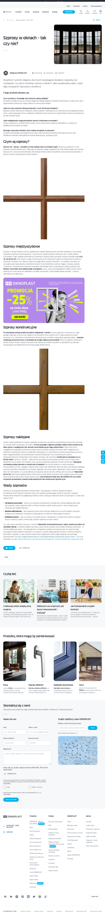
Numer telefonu (9, 738)
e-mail (8, 787)
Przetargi (70, 859)
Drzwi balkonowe (35, 850)
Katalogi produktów (55, 838)
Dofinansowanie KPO (81, 911)
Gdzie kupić (68, 12)
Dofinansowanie (69, 911)
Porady (51, 816)
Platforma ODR (91, 836)
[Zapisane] (94, 12)
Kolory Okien (34, 876)
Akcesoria (33, 868)
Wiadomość (7, 749)
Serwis (88, 816)
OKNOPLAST (71, 816)
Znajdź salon (90, 825)
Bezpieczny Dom (54, 856)
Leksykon (52, 859)
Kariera (85, 6)
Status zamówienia (96, 6)
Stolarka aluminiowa (36, 853)
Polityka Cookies (91, 833)
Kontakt (88, 822)
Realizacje (37, 883)
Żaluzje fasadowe (35, 838)
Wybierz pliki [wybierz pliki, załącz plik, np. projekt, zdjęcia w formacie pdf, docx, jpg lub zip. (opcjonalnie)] (11, 774)
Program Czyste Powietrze (54, 834)
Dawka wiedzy (53, 871)
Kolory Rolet (34, 880)
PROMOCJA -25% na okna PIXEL (37, 823)
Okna (6, 557)
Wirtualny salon (72, 825)
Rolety (32, 835)
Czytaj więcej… (7, 783)
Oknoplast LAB (53, 867)
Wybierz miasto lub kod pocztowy (69, 723)
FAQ (50, 825)
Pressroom (76, 6)
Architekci (52, 863)
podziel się (25, 548)
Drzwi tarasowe (35, 831)
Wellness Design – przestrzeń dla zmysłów (56, 844)
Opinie (69, 851)
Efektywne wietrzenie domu (37, 858)
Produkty (33, 816)
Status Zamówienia (92, 846)
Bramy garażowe (35, 846)
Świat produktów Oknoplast (54, 851)
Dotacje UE (59, 911)
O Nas (68, 6)
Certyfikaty (70, 848)
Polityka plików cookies (96, 911)
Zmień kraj (95, 896)
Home (4, 20)
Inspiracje (33, 887)
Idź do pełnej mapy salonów (67, 733)
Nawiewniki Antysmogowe (34, 864)
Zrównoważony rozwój (75, 833)
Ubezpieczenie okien (74, 836)
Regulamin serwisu (39, 911)
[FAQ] (100, 12)
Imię (5, 727)
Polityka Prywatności (93, 829)
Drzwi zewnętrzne (35, 842)
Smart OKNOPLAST (36, 872)
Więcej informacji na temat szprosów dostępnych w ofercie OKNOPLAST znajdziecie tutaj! (50, 539)
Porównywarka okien (55, 822)
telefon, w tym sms (37, 787)
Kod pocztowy (34, 738)
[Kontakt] (87, 12)
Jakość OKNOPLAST (73, 855)
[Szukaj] (81, 12)
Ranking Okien (53, 829)
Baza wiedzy (10, 20)
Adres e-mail (33, 727)
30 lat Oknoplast (72, 840)
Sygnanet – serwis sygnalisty (92, 841)
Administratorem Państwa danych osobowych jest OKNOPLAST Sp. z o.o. (27, 793)
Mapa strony (50, 911)
